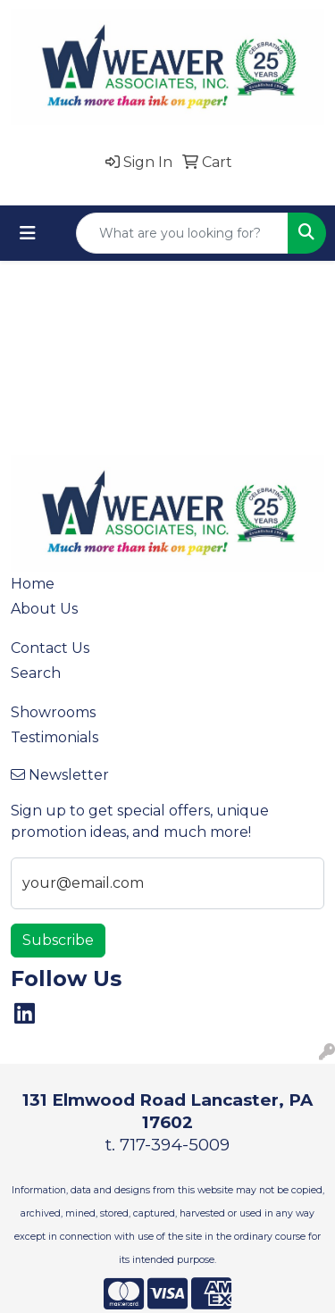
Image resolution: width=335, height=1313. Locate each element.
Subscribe (58, 940)
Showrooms (53, 712)
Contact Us (50, 648)
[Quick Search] (182, 233)
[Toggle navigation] (27, 233)
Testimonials (54, 737)
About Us (44, 608)
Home (32, 583)
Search (36, 673)
